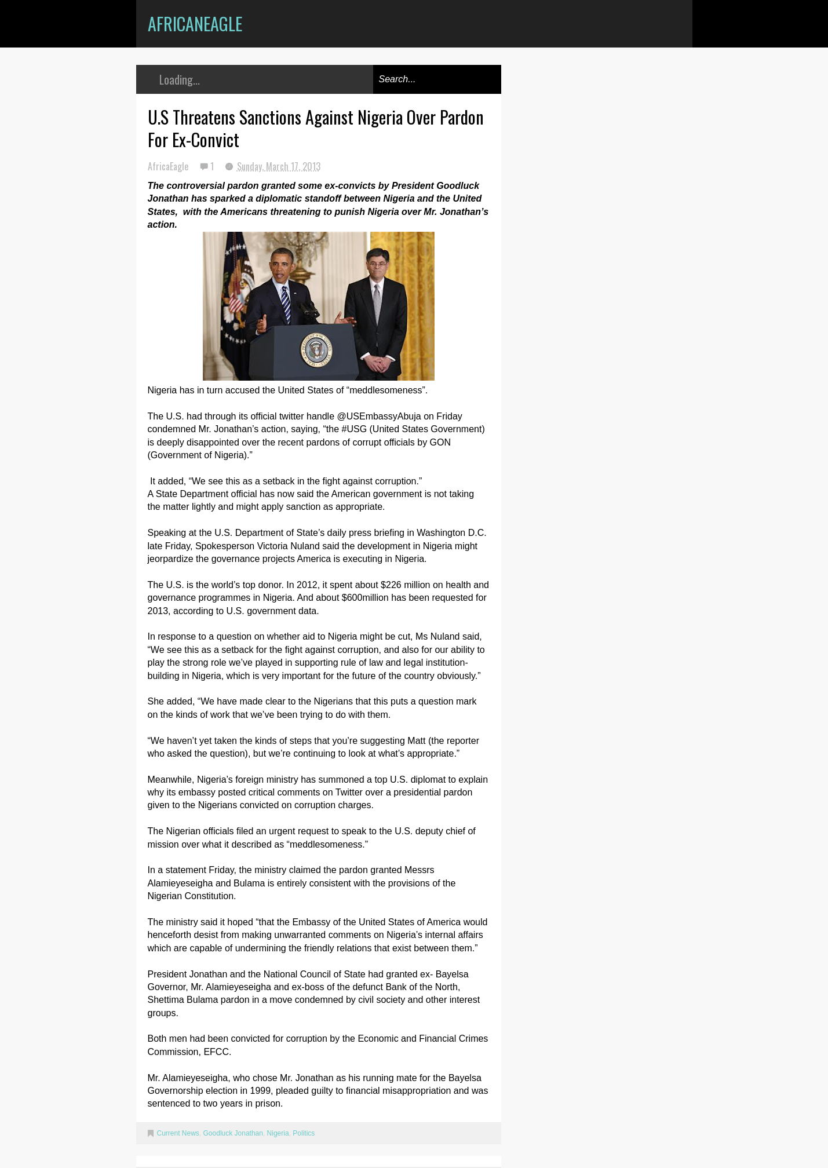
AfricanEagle (195, 23)
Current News (178, 1133)
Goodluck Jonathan (233, 1133)
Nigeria (278, 1133)
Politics (304, 1133)
